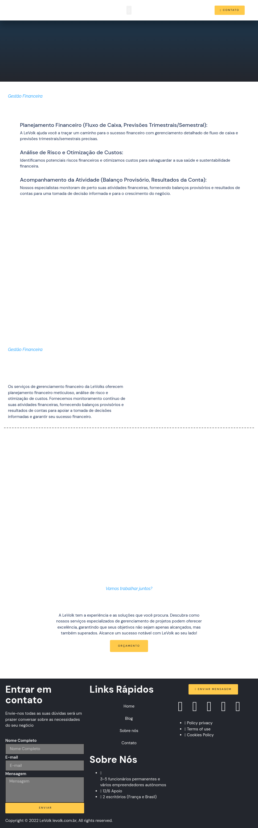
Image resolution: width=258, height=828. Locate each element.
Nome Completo (21, 740)
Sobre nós (129, 730)
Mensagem (15, 773)
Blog (129, 718)
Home (129, 706)
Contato (129, 743)
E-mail (11, 757)
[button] (129, 10)
